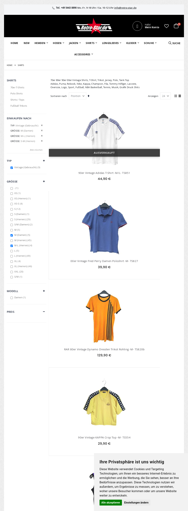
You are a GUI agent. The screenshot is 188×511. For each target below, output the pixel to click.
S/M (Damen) (23, 224)
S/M (18, 276)
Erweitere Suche (75, 440)
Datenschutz (159, 440)
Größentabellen (132, 436)
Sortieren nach (58, 96)
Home (9, 65)
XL (17, 261)
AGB (154, 431)
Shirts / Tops (17, 99)
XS (17, 193)
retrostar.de (76, 465)
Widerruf (157, 436)
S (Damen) (22, 214)
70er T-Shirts (17, 87)
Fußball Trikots (18, 105)
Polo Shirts (16, 93)
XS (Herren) (23, 198)
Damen (20, 297)
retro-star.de (77, 457)
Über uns (129, 426)
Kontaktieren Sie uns (135, 431)
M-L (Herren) (23, 245)
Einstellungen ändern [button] (136, 502)
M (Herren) (23, 240)
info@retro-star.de (125, 7)
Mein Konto (73, 426)
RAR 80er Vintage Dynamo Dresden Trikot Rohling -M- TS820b (160, 177)
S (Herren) (22, 219)
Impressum (158, 426)
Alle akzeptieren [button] (110, 502)
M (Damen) (22, 235)
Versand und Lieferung (131, 442)
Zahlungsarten (132, 449)
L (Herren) (22, 255)
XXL (19, 271)
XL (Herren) (23, 266)
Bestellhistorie (74, 431)
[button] (166, 26)
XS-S (19, 203)
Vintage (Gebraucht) (27, 167)
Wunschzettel (74, 436)
